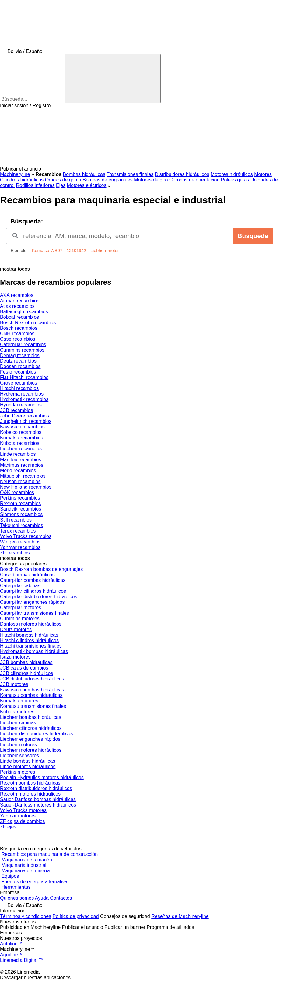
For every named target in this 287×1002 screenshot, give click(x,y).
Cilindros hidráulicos (22, 179)
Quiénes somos (17, 898)
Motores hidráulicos (232, 174)
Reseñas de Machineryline (180, 916)
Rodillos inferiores (35, 185)
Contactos (61, 898)
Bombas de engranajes (107, 179)
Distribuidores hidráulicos (182, 174)
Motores (263, 174)
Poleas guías (235, 179)
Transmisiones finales (130, 174)
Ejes (60, 185)
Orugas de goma (63, 179)
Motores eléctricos (87, 185)
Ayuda (42, 898)
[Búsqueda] (113, 78)
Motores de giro (151, 179)
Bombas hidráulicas (84, 174)
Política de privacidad (76, 916)
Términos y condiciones (25, 916)
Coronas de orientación (194, 179)
